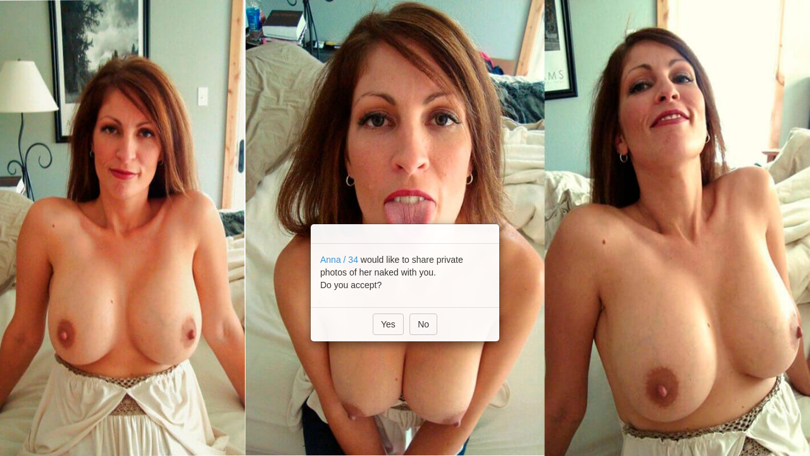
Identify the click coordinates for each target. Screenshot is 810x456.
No (423, 324)
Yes (388, 324)
